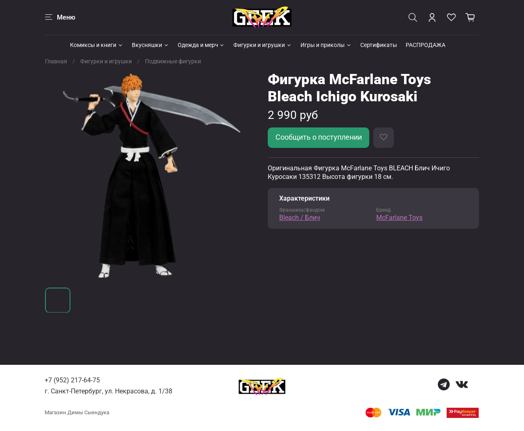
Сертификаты (378, 45)
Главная (56, 61)
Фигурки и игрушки (262, 45)
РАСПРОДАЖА (425, 45)
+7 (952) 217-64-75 (72, 380)
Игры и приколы (326, 45)
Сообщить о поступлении (319, 137)
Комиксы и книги (96, 45)
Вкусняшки (150, 45)
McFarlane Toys (399, 217)
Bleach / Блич (299, 217)
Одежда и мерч (201, 45)
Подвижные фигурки (173, 61)
